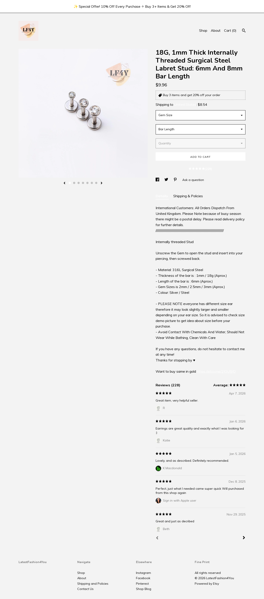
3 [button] (78, 183)
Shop (203, 30)
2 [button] (74, 183)
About (216, 30)
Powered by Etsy (207, 584)
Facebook (143, 578)
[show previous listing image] (64, 183)
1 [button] (70, 183)
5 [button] (87, 183)
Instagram (143, 573)
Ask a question (193, 180)
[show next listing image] (101, 183)
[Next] (243, 538)
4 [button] (83, 183)
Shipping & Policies (188, 196)
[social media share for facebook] (158, 180)
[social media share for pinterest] (175, 180)
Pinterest (142, 584)
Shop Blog (143, 589)
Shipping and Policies (92, 584)
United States (185, 104)
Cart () (230, 30)
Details (162, 196)
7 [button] (96, 183)
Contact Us (85, 589)
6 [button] (92, 183)
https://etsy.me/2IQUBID (216, 371)
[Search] (243, 31)
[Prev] (157, 538)
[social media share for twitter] (166, 180)
